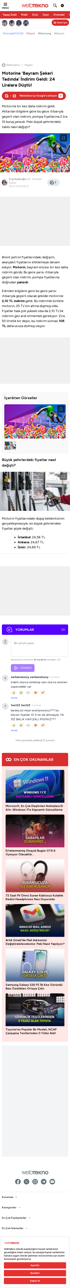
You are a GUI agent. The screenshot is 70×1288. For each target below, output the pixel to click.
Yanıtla (14, 698)
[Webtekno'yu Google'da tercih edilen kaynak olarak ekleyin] (34, 96)
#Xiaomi (59, 33)
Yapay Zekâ (10, 14)
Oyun (46, 14)
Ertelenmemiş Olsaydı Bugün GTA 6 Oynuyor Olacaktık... (30, 852)
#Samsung (44, 33)
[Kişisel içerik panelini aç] (60, 22)
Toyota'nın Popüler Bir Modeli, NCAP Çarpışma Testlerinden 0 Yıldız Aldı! (31, 1031)
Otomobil (59, 14)
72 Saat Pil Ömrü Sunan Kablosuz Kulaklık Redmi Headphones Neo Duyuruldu (34, 897)
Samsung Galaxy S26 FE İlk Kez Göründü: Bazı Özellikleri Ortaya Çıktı (34, 986)
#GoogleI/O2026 (13, 33)
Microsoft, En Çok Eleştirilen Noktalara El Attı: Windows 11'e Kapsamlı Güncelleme (34, 807)
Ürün (35, 14)
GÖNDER (23, 668)
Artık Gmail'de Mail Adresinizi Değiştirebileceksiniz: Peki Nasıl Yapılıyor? (35, 942)
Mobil (24, 14)
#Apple (30, 33)
